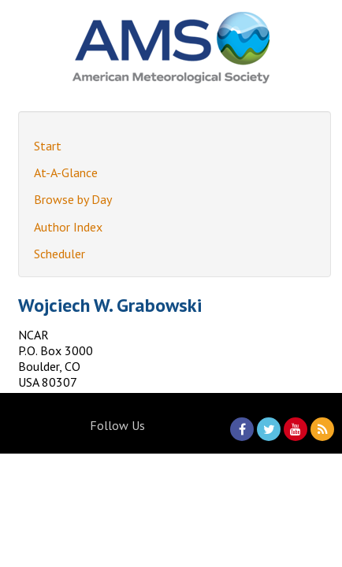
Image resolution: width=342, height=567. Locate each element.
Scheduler (59, 253)
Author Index (68, 227)
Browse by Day (73, 199)
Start (47, 146)
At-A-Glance (66, 172)
